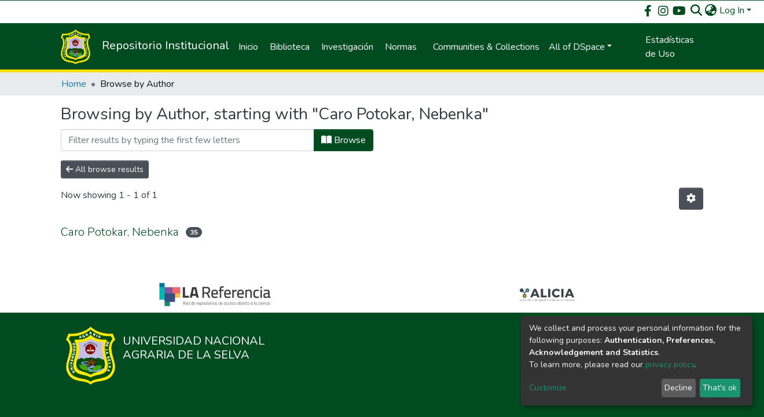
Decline (678, 387)
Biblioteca (290, 47)
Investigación (347, 47)
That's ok (720, 387)
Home (73, 84)
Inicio (248, 47)
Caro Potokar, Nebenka (120, 232)
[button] (711, 10)
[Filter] (187, 140)
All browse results (105, 169)
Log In (731, 10)
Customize (548, 387)
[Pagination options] (691, 199)
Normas (401, 47)
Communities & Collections (486, 47)
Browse (343, 140)
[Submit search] (696, 10)
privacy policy (670, 364)
